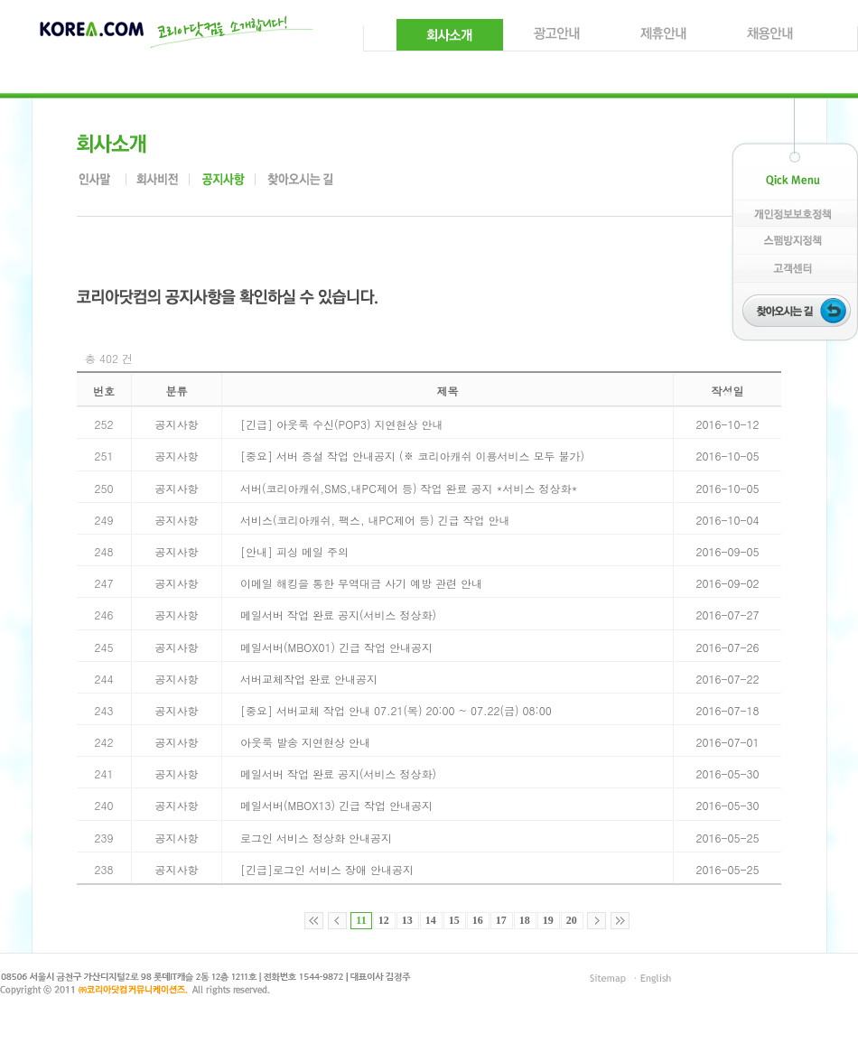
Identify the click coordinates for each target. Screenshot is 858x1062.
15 (454, 920)
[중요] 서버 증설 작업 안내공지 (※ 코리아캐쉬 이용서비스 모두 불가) (412, 455)
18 (524, 920)
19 (548, 920)
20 (571, 920)
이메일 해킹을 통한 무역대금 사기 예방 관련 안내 (361, 583)
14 (430, 920)
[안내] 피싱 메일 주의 (294, 551)
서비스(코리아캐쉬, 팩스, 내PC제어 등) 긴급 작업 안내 (374, 519)
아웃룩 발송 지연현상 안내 (305, 742)
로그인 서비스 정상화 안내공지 (316, 837)
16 (477, 920)
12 (383, 920)
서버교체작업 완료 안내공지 (309, 678)
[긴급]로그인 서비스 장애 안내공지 (327, 869)
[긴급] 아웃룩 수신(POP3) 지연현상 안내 (341, 424)
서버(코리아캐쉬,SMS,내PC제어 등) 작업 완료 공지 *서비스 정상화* (408, 488)
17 (501, 920)
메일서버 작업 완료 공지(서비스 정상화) (338, 614)
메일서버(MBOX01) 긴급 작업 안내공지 (336, 647)
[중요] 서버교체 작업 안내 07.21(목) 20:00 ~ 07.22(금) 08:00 (396, 710)
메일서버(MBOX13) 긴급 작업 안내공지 (336, 805)
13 (407, 920)
